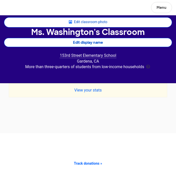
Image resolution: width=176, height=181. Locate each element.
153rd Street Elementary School (88, 55)
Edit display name (88, 42)
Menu (161, 7)
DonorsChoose (16, 8)
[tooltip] (148, 66)
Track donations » (88, 163)
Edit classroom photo (88, 22)
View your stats (88, 90)
